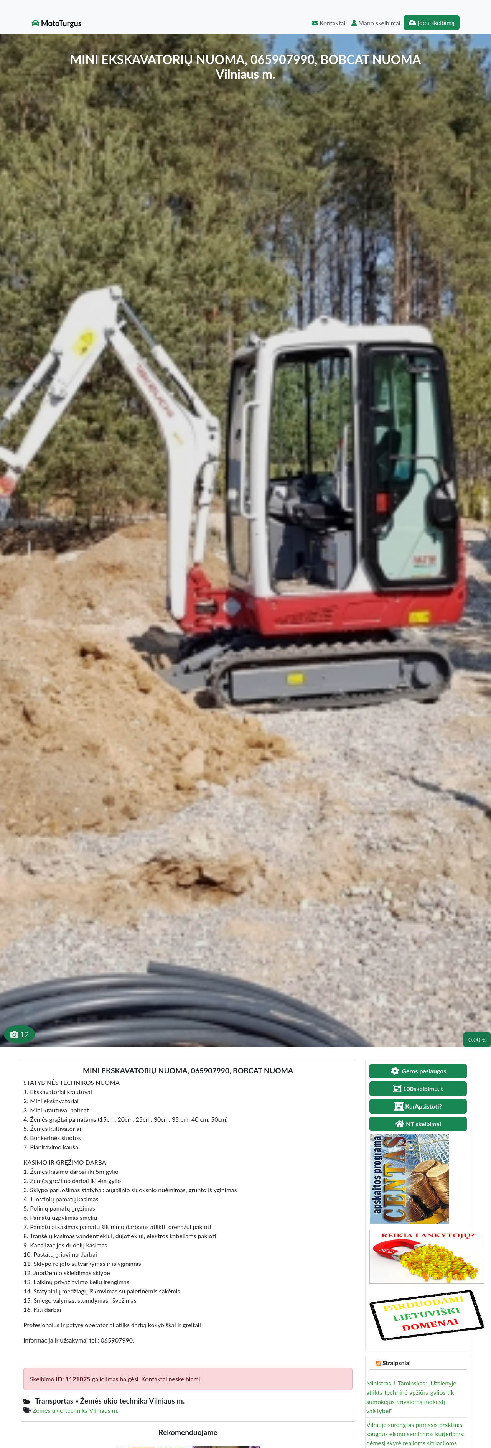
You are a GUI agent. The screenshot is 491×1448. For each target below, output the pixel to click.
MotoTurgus (56, 23)
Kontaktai (328, 22)
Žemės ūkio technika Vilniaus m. (76, 1410)
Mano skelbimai (375, 22)
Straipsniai (396, 1362)
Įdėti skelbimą (432, 22)
